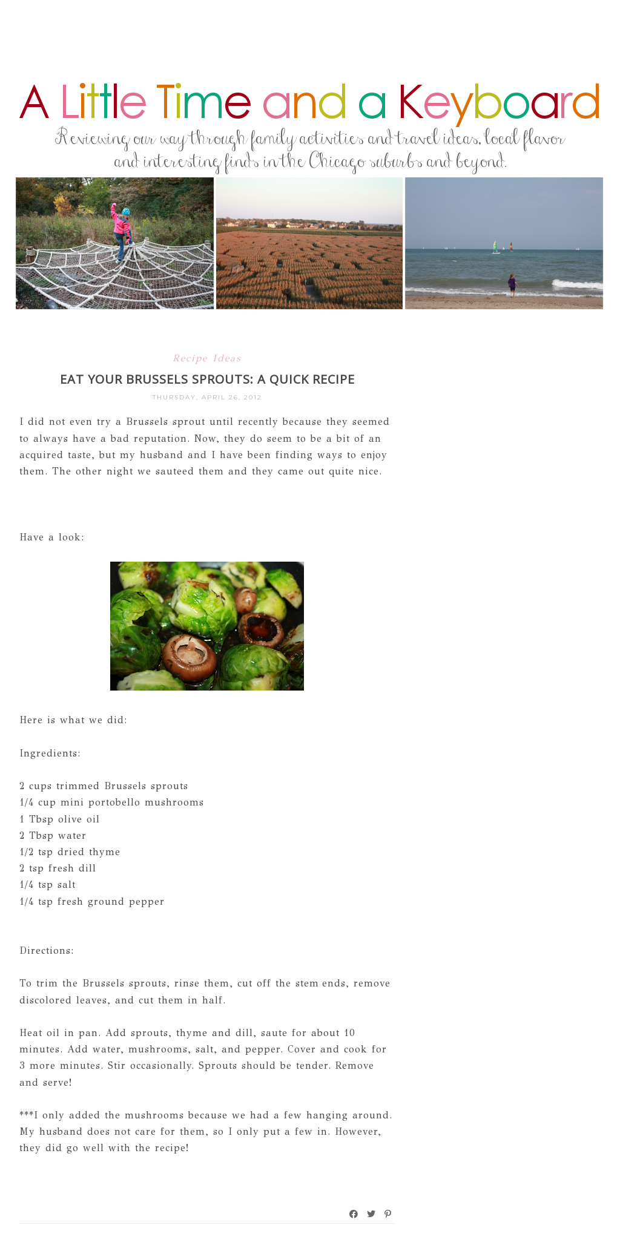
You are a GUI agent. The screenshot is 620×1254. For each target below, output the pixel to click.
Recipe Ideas (207, 358)
